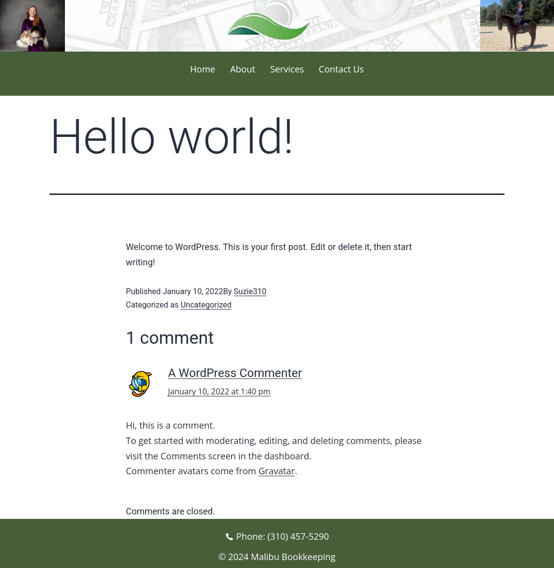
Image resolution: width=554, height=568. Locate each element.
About (242, 69)
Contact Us (341, 69)
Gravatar (277, 471)
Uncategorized (205, 305)
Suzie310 (250, 291)
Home (203, 69)
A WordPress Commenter (235, 373)
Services (287, 69)
